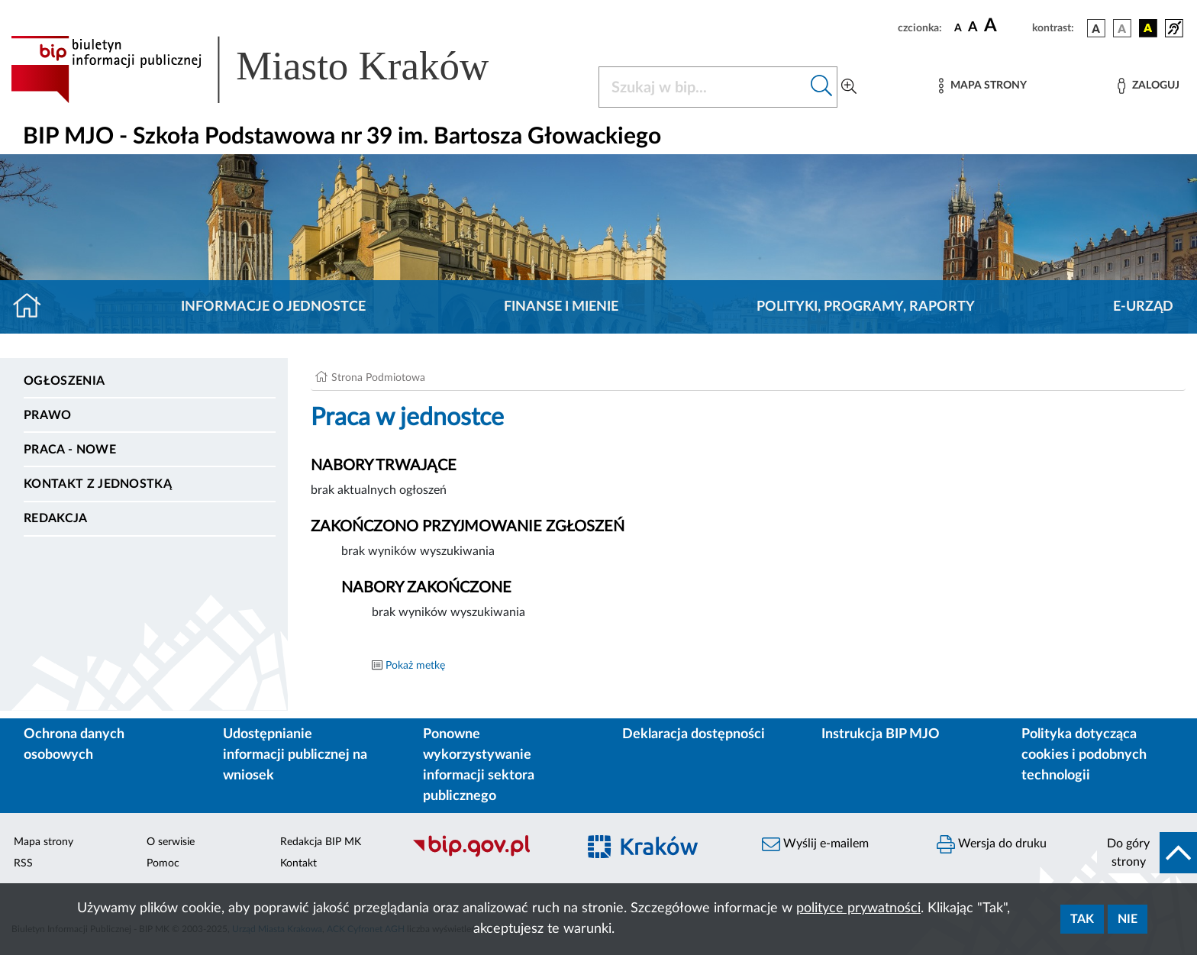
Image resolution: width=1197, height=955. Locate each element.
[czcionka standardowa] (958, 27)
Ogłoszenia (64, 381)
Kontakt (298, 863)
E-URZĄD (1143, 307)
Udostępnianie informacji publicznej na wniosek (295, 755)
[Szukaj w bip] (821, 87)
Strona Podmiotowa (378, 378)
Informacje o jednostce (273, 307)
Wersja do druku (992, 844)
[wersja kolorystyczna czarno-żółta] (1148, 28)
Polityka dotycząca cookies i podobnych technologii (1084, 755)
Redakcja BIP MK (320, 842)
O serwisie (171, 842)
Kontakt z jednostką (98, 484)
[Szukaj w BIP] (702, 87)
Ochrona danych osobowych (74, 745)
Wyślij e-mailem (815, 844)
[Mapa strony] (982, 86)
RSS (23, 863)
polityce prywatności (858, 908)
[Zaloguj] (1148, 86)
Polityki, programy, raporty (866, 307)
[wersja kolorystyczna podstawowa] (1096, 28)
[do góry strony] (1147, 852)
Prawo (48, 415)
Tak (1082, 919)
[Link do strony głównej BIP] (271, 69)
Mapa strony (43, 842)
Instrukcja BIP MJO (880, 734)
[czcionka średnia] (972, 28)
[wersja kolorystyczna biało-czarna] (1122, 28)
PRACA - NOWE (70, 450)
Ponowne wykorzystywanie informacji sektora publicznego (478, 765)
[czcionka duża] (1005, 26)
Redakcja (56, 518)
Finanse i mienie (561, 307)
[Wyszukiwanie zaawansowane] (849, 87)
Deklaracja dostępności (693, 734)
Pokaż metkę (415, 665)
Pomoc (163, 863)
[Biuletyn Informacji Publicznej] (487, 855)
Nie (1127, 919)
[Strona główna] (33, 306)
